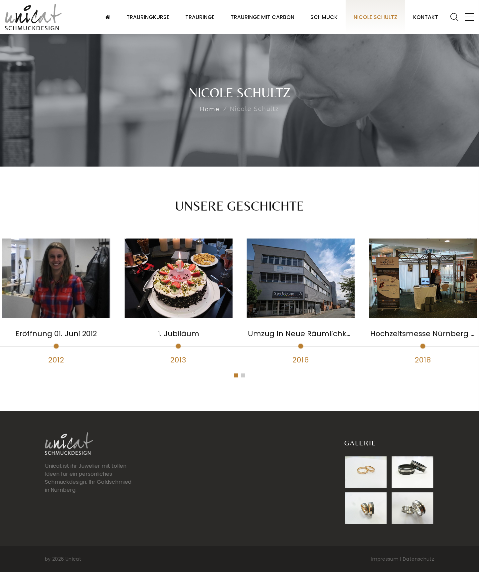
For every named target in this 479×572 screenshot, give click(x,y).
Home (210, 109)
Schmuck (324, 17)
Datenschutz (418, 559)
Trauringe (200, 17)
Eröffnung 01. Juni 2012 (56, 333)
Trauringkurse (147, 17)
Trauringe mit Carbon (262, 17)
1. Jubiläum (178, 333)
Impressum (385, 559)
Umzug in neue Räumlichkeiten (306, 333)
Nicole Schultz (375, 17)
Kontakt (425, 17)
